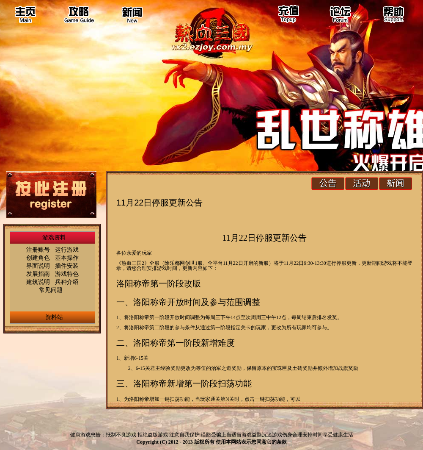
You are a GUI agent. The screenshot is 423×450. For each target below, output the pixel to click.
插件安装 (67, 265)
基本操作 (67, 257)
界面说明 (38, 265)
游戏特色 (67, 273)
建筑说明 (38, 281)
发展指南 (38, 273)
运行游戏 (67, 249)
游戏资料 (54, 237)
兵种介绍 (67, 281)
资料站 (54, 317)
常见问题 (51, 289)
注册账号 (38, 249)
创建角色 (38, 257)
